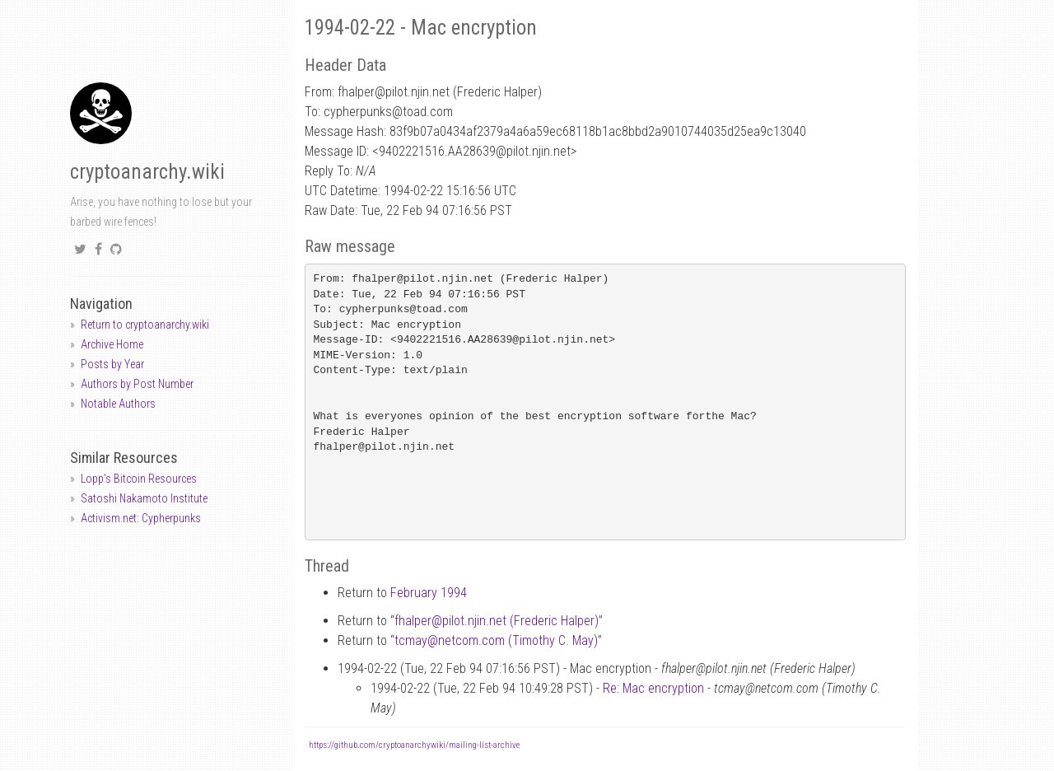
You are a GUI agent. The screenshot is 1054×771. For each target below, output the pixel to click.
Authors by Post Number (137, 383)
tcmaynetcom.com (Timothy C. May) (496, 640)
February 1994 (428, 592)
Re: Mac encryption (653, 688)
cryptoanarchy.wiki (147, 172)
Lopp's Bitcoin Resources (139, 478)
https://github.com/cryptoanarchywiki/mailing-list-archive (414, 745)
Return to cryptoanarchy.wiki (145, 324)
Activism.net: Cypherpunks (141, 518)
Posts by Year (112, 364)
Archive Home (112, 344)
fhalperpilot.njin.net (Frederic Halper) (496, 620)
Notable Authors (118, 403)
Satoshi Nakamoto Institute (144, 498)
